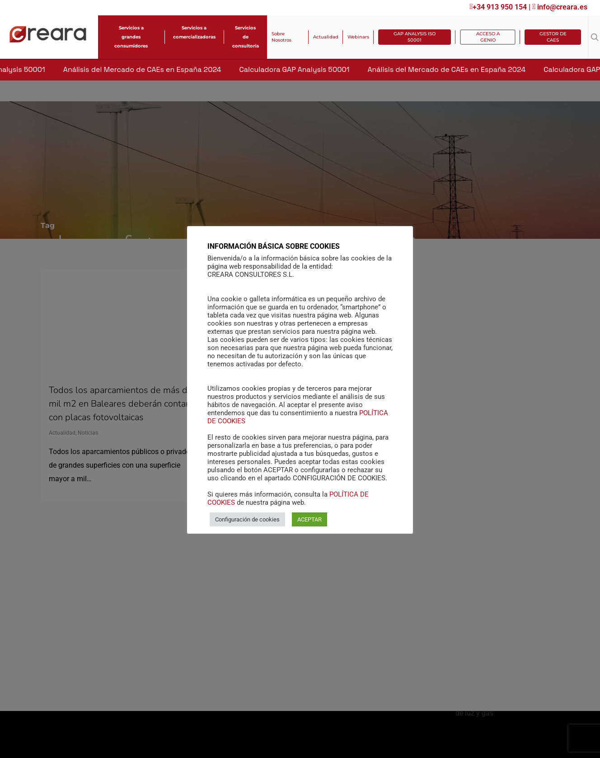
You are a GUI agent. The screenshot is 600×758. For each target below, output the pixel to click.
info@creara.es (559, 7)
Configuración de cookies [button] (247, 519)
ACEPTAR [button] (309, 519)
